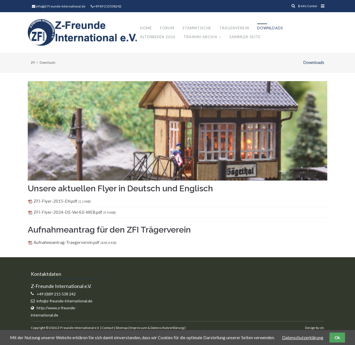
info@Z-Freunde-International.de (60, 6)
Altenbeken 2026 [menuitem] (160, 37)
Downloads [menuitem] (272, 28)
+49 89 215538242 (107, 6)
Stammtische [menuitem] (198, 28)
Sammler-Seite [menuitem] (247, 37)
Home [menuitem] (148, 28)
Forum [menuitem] (169, 28)
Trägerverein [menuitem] (236, 28)
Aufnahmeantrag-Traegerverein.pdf (75, 242)
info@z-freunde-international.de (64, 301)
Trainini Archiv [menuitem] (202, 37)
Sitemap (122, 328)
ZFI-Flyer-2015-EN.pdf (62, 201)
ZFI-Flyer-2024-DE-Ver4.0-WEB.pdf (75, 212)
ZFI (33, 63)
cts (322, 328)
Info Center (308, 6)
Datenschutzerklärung (302, 337)
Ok (337, 337)
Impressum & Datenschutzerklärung (157, 328)
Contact (107, 328)
